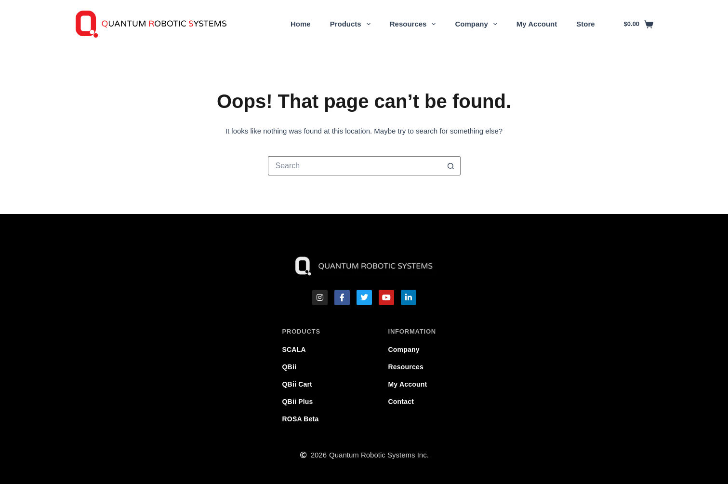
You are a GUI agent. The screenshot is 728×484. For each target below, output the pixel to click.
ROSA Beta (300, 419)
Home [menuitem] (301, 24)
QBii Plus (297, 401)
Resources (406, 367)
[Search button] (451, 165)
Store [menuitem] (585, 24)
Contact (401, 401)
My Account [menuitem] (536, 24)
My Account (407, 384)
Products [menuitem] (352, 24)
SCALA (294, 349)
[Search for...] (354, 165)
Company (404, 349)
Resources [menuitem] (415, 24)
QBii (289, 367)
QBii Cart (297, 384)
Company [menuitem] (478, 24)
